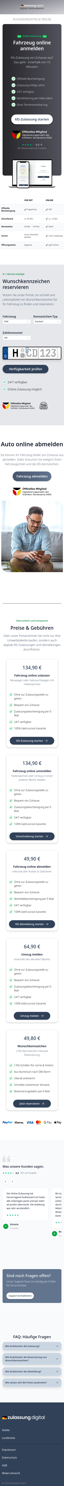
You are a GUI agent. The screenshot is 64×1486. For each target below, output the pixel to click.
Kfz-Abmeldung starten (32, 924)
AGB (4, 1465)
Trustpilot (14, 1228)
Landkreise (8, 1438)
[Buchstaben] (32, 352)
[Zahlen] (48, 352)
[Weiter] (12, 1181)
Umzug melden (32, 1016)
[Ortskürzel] (15, 352)
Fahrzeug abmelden (32, 476)
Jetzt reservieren (32, 1103)
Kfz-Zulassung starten (32, 119)
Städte (6, 1430)
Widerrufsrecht (11, 1473)
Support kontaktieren (20, 1295)
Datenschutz (9, 1457)
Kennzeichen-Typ (45, 316)
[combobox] (17, 321)
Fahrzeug (9, 316)
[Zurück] (5, 1181)
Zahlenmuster (13, 333)
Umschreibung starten (32, 836)
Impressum (9, 1450)
